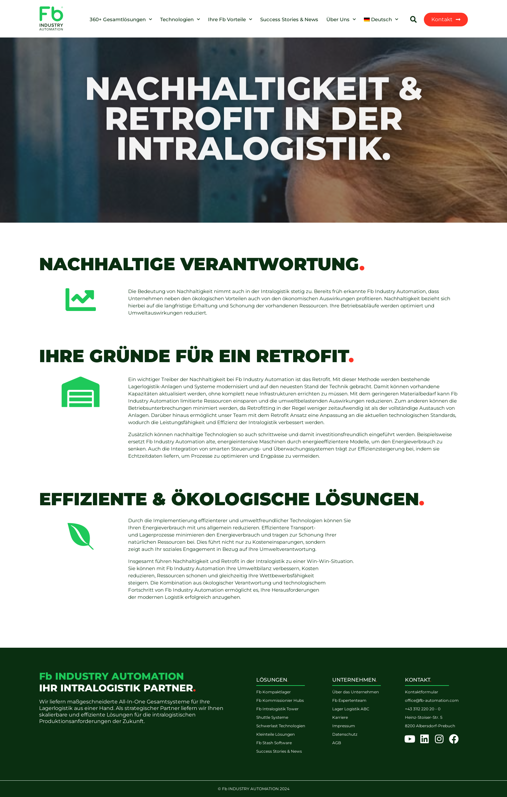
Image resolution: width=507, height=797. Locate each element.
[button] (413, 19)
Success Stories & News (289, 19)
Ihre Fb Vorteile (230, 19)
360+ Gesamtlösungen (121, 19)
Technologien (180, 19)
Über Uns (341, 19)
